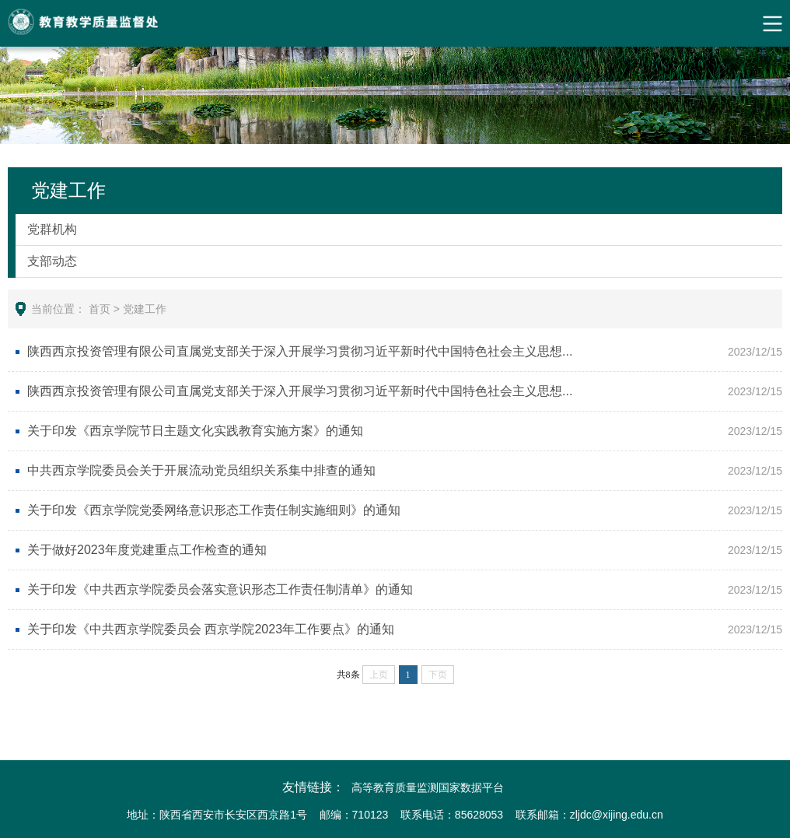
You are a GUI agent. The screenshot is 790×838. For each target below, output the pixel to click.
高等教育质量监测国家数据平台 (427, 787)
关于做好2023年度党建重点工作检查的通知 (147, 549)
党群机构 (52, 229)
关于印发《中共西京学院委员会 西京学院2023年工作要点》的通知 (210, 629)
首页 (99, 309)
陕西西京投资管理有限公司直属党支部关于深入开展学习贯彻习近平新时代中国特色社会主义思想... (299, 351)
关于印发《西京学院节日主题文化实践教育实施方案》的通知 (195, 430)
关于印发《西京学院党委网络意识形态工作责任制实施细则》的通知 (213, 510)
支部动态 (52, 261)
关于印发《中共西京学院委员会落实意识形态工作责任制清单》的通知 (220, 589)
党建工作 (144, 309)
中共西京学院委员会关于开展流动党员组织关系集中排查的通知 (201, 470)
